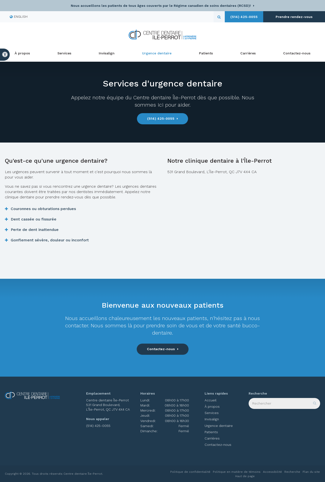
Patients (206, 53)
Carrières (248, 53)
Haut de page (245, 476)
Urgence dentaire (157, 53)
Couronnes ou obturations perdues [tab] (43, 208)
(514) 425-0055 (254, 17)
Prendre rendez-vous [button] (299, 17)
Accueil (211, 400)
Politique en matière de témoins (237, 472)
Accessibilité (272, 472)
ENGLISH (18, 16)
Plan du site (311, 472)
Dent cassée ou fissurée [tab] (33, 219)
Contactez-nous (296, 53)
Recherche (292, 472)
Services (64, 53)
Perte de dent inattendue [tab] (35, 229)
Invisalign (107, 53)
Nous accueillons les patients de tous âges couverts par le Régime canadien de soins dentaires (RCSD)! (161, 6)
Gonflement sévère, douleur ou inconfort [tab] (50, 240)
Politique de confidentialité (190, 472)
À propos (22, 53)
